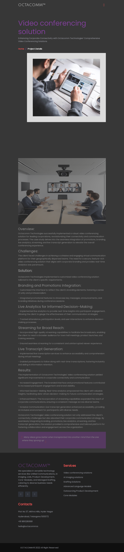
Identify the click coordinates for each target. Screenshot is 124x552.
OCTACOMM (26, 547)
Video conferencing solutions (78, 472)
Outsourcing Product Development (81, 490)
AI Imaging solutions (73, 477)
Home (21, 48)
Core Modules (70, 495)
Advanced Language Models (77, 486)
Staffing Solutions (72, 481)
